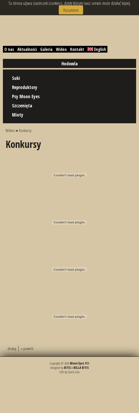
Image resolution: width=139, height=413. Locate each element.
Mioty (17, 114)
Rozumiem (71, 10)
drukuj (11, 348)
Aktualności (27, 49)
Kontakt (77, 49)
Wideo (61, 49)
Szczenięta (22, 105)
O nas (9, 49)
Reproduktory (24, 87)
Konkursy (25, 130)
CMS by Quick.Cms (69, 372)
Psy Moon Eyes (26, 96)
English (96, 49)
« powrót (27, 348)
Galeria (46, 49)
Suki (16, 78)
